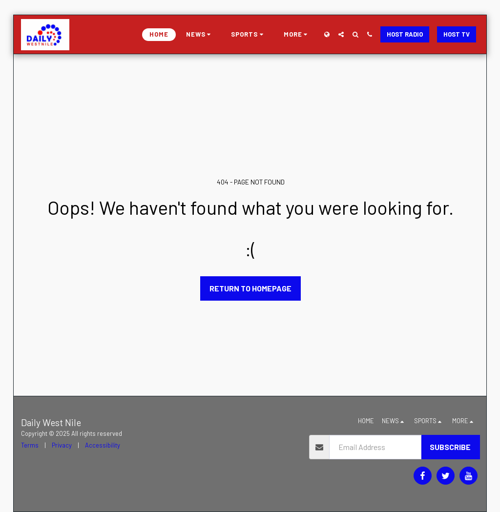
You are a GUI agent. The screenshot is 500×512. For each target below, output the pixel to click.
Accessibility (102, 445)
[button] (200, 34)
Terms (30, 445)
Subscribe (450, 446)
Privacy (62, 445)
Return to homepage (250, 288)
